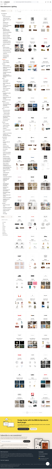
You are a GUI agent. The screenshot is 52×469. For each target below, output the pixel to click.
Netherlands (4, 233)
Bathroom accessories (7, 38)
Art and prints (5, 120)
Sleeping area (5, 22)
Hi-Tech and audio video (6, 205)
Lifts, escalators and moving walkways (7, 161)
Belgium (3, 227)
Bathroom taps (6, 33)
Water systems (6, 163)
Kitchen (3, 45)
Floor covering (6, 123)
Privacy (23, 464)
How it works (33, 428)
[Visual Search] (38, 2)
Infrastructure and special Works (6, 190)
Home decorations (6, 110)
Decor (3, 108)
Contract (3, 91)
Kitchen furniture (6, 47)
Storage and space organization (6, 117)
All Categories (4, 13)
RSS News (44, 464)
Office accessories (6, 88)
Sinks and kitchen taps (7, 48)
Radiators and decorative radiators (7, 135)
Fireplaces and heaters (7, 133)
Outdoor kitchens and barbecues (7, 68)
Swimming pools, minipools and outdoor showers (7, 76)
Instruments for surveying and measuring (6, 184)
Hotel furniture (5, 95)
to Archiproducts (5, 3)
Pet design (5, 213)
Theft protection (6, 172)
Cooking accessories (7, 51)
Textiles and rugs (6, 111)
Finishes (3, 122)
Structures (5, 138)
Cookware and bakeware (6, 57)
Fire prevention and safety (6, 170)
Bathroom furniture (6, 35)
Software (4, 201)
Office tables (5, 81)
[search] (14, 2)
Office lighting (5, 89)
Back (25, 412)
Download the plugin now (23, 428)
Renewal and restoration (5, 175)
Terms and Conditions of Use (38, 464)
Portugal (3, 230)
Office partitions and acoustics (7, 86)
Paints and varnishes (7, 152)
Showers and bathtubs (7, 32)
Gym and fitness (6, 107)
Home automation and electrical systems (7, 168)
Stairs (4, 131)
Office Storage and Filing (6, 84)
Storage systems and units (7, 20)
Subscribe (26, 441)
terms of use (12, 447)
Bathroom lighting (6, 36)
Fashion (4, 212)
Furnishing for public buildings (7, 94)
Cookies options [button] (27, 464)
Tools (4, 181)
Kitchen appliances (6, 50)
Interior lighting (6, 60)
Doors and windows (7, 129)
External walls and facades (6, 142)
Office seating (5, 80)
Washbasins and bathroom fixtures (6, 30)
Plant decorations (6, 119)
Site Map (50, 465)
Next (40, 412)
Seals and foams (6, 156)
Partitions (4, 128)
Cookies (32, 464)
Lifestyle (3, 203)
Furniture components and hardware (7, 26)
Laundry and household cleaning (6, 41)
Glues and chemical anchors (6, 154)
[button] (1, 2)
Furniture (3, 15)
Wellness (4, 101)
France (3, 229)
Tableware (5, 53)
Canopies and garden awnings (7, 73)
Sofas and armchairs (7, 16)
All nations (4, 222)
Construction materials (7, 176)
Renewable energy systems (6, 193)
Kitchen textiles (6, 55)
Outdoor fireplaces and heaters (6, 70)
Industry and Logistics (7, 197)
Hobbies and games (7, 209)
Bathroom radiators (6, 44)
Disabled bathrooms (7, 42)
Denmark (3, 232)
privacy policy (19, 447)
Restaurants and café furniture (7, 98)
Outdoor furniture (6, 65)
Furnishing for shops (7, 99)
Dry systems (5, 149)
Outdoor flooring (6, 125)
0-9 (18, 11)
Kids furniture (5, 23)
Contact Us (7, 460)
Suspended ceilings (6, 147)
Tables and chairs (6, 18)
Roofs (4, 140)
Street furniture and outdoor (6, 195)
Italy (3, 223)
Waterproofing (6, 146)
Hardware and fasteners (5, 188)
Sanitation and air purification (6, 200)
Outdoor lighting (6, 62)
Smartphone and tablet (7, 207)
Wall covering (5, 126)
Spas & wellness (6, 102)
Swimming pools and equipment (7, 105)
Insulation (5, 144)
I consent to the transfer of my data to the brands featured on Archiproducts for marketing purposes (14, 445)
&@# (20, 11)
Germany (3, 226)
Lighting (3, 59)
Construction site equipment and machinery (6, 179)
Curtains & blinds (6, 114)
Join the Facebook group (43, 459)
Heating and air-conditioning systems (7, 165)
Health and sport (6, 210)
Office (3, 78)
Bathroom (4, 28)
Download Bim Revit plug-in (44, 458)
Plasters (4, 150)
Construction (4, 137)
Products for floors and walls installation (7, 158)
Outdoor (3, 63)
